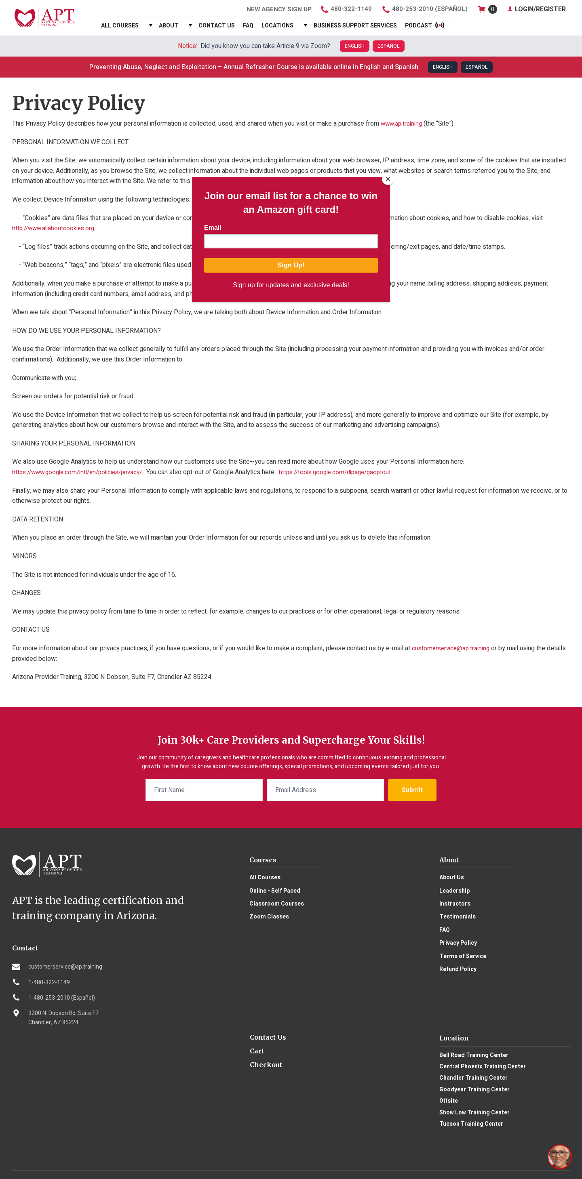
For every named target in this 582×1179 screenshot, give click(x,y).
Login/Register (536, 9)
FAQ (248, 25)
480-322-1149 (345, 9)
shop (487, 9)
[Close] (388, 179)
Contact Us (216, 25)
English (355, 46)
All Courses (120, 25)
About (168, 25)
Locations (277, 25)
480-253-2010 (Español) (424, 9)
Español (388, 46)
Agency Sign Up (275, 9)
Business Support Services (355, 25)
